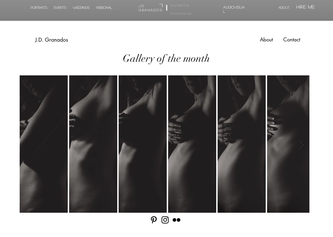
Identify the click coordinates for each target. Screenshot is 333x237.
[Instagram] (165, 220)
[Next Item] (301, 144)
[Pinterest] (154, 220)
